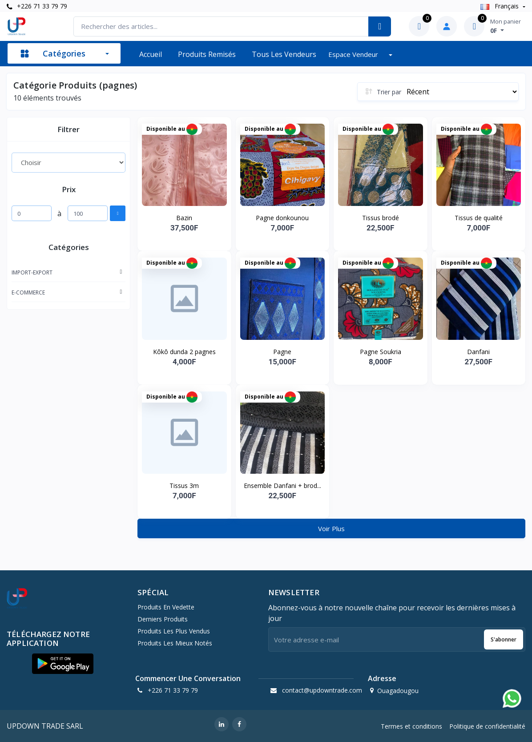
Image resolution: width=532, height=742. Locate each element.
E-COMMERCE (28, 292)
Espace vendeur (354, 54)
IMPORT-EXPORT (32, 272)
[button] (62, 663)
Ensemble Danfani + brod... (282, 485)
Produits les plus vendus (173, 631)
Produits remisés (207, 54)
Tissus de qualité (479, 218)
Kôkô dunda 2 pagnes (184, 351)
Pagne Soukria (380, 351)
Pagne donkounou (282, 218)
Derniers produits (162, 619)
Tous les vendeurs (284, 54)
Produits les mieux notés (174, 643)
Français (500, 6)
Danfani (478, 351)
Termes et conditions (411, 726)
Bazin (184, 218)
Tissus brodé (380, 218)
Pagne (282, 351)
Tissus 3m (184, 485)
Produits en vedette (165, 607)
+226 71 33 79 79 (37, 6)
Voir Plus (331, 528)
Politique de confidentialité (487, 726)
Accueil (150, 54)
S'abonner (503, 639)
